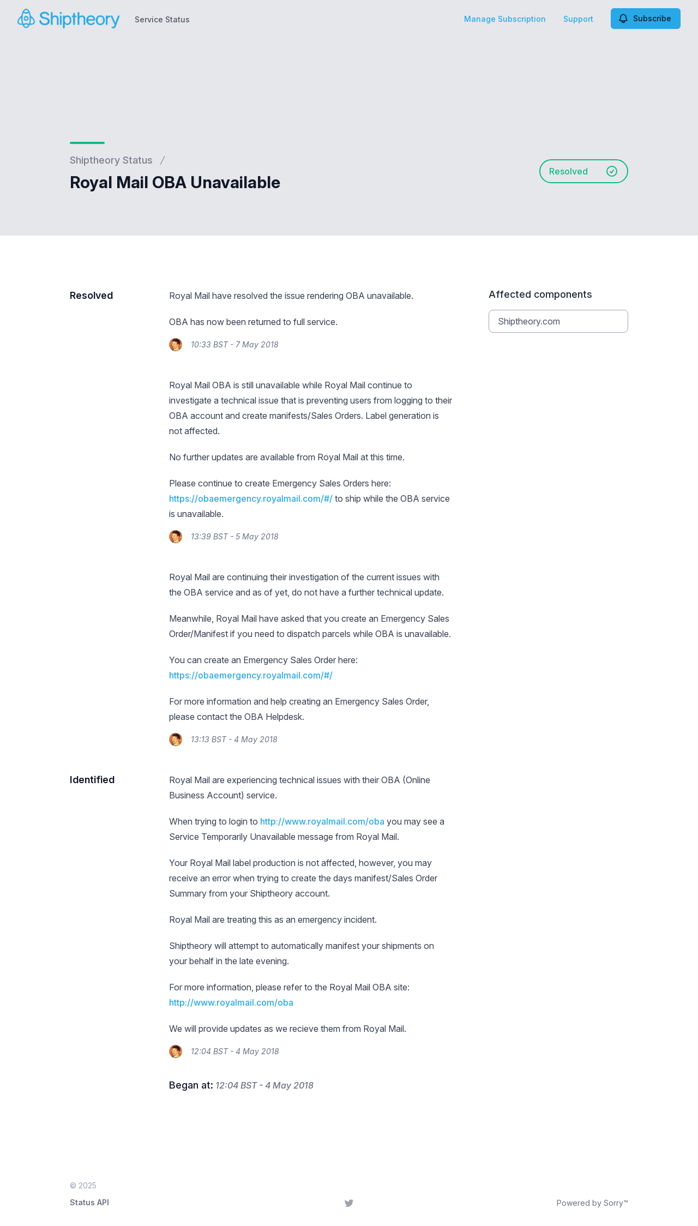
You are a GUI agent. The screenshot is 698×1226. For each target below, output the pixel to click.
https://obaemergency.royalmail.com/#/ (251, 498)
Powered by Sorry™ (592, 1202)
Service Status (162, 19)
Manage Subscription (505, 18)
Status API (89, 1202)
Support (578, 18)
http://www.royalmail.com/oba (322, 821)
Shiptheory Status (111, 160)
